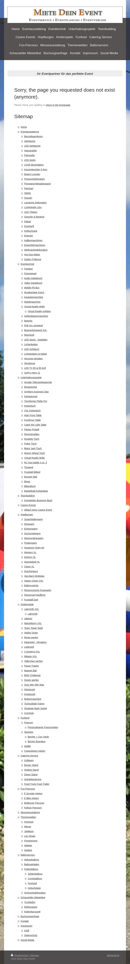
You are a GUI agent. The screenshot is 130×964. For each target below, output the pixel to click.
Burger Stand (31, 765)
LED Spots (30, 160)
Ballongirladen (31, 864)
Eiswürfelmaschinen (34, 245)
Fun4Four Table (32, 420)
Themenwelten (28, 817)
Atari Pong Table (32, 415)
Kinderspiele (27, 604)
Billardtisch (30, 486)
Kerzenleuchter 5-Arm (35, 169)
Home (24, 127)
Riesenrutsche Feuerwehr (37, 590)
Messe (27, 826)
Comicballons (35, 878)
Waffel (27, 746)
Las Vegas (29, 836)
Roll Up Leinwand (33, 325)
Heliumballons (31, 859)
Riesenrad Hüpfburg (34, 595)
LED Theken (30, 212)
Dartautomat (30, 396)
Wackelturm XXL (33, 623)
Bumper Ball (30, 476)
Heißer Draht (31, 632)
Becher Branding (36, 741)
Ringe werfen (31, 637)
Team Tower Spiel (33, 628)
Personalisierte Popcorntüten (43, 727)
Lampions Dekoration (35, 202)
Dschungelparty (32, 533)
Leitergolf (29, 647)
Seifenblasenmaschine (36, 316)
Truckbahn (29, 902)
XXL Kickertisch (32, 410)
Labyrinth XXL (31, 609)
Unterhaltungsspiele (31, 377)
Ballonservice (28, 855)
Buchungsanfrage (30, 916)
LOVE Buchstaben (34, 164)
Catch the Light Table (35, 424)
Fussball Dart (31, 599)
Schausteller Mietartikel (33, 897)
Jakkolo (28, 618)
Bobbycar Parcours (34, 803)
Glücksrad (29, 689)
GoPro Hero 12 (32, 372)
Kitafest (28, 850)
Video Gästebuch (33, 283)
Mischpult (29, 335)
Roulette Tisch (31, 439)
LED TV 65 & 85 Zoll (35, 368)
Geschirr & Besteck (34, 216)
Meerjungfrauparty (34, 538)
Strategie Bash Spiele (35, 708)
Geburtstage (34, 888)
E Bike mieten (31, 798)
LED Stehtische (32, 146)
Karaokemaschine (33, 297)
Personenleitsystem (34, 179)
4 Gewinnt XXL (32, 651)
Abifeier (28, 845)
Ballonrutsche (31, 585)
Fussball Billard (32, 472)
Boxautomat (30, 387)
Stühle (27, 193)
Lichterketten (31, 344)
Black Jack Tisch (33, 448)
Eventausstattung (30, 131)
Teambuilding (28, 495)
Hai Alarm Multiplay (34, 576)
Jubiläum (29, 831)
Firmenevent (30, 840)
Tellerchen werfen (33, 661)
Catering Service (29, 755)
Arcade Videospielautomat (38, 382)
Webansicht (113, 955)
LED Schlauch (31, 349)
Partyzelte (29, 155)
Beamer (28, 320)
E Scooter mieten (33, 793)
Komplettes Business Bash (38, 500)
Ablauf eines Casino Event (38, 510)
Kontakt (25, 921)
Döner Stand (31, 774)
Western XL (30, 552)
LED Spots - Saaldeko (36, 339)
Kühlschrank (30, 231)
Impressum (26, 925)
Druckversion (20, 955)
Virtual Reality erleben (39, 311)
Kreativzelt (29, 694)
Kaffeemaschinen (33, 240)
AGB (26, 930)
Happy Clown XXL (34, 580)
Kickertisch (30, 406)
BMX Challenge (32, 675)
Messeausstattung (30, 812)
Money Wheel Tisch (34, 453)
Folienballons (31, 869)
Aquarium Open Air (34, 547)
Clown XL (29, 566)
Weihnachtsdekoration (36, 250)
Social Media (27, 940)
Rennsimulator (31, 434)
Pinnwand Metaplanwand (37, 183)
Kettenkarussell (32, 911)
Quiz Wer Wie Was (34, 684)
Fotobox (28, 268)
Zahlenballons (35, 873)
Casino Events (28, 505)
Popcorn (28, 722)
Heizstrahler (30, 150)
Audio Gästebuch (33, 278)
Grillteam (29, 760)
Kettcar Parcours (33, 807)
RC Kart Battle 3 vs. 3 (35, 462)
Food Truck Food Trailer (36, 784)
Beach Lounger (32, 174)
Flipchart (28, 188)
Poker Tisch (30, 443)
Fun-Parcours (28, 788)
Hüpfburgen (27, 514)
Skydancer (29, 363)
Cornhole (29, 713)
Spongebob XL (32, 562)
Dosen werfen (31, 680)
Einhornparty (31, 528)
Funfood (25, 718)
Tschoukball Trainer (34, 703)
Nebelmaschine (32, 302)
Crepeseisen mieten (34, 751)
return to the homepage (58, 105)
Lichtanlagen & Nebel (35, 354)
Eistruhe (28, 235)
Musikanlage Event (34, 292)
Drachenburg (31, 571)
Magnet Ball (30, 670)
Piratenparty (30, 543)
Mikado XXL (30, 656)
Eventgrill (29, 226)
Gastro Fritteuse (32, 259)
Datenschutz (30, 935)
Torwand (28, 467)
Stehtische (29, 141)
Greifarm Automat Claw (36, 391)
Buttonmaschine (32, 699)
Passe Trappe (31, 666)
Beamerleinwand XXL (35, 330)
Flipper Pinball (31, 429)
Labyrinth (33, 614)
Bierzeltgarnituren (33, 136)
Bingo (27, 481)
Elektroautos (30, 907)
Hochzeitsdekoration (35, 892)
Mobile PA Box (31, 287)
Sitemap (34, 955)
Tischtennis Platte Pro (35, 401)
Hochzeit (28, 821)
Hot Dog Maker (32, 254)
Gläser (27, 221)
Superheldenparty (33, 519)
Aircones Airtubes (33, 358)
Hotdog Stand (31, 769)
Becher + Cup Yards (38, 736)
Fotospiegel (30, 273)
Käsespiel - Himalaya (35, 642)
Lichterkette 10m (33, 207)
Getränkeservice (32, 779)
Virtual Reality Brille (34, 306)
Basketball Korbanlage (36, 491)
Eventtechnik (27, 264)
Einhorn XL (30, 557)
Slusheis (28, 732)
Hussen (28, 198)
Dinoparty (29, 524)
